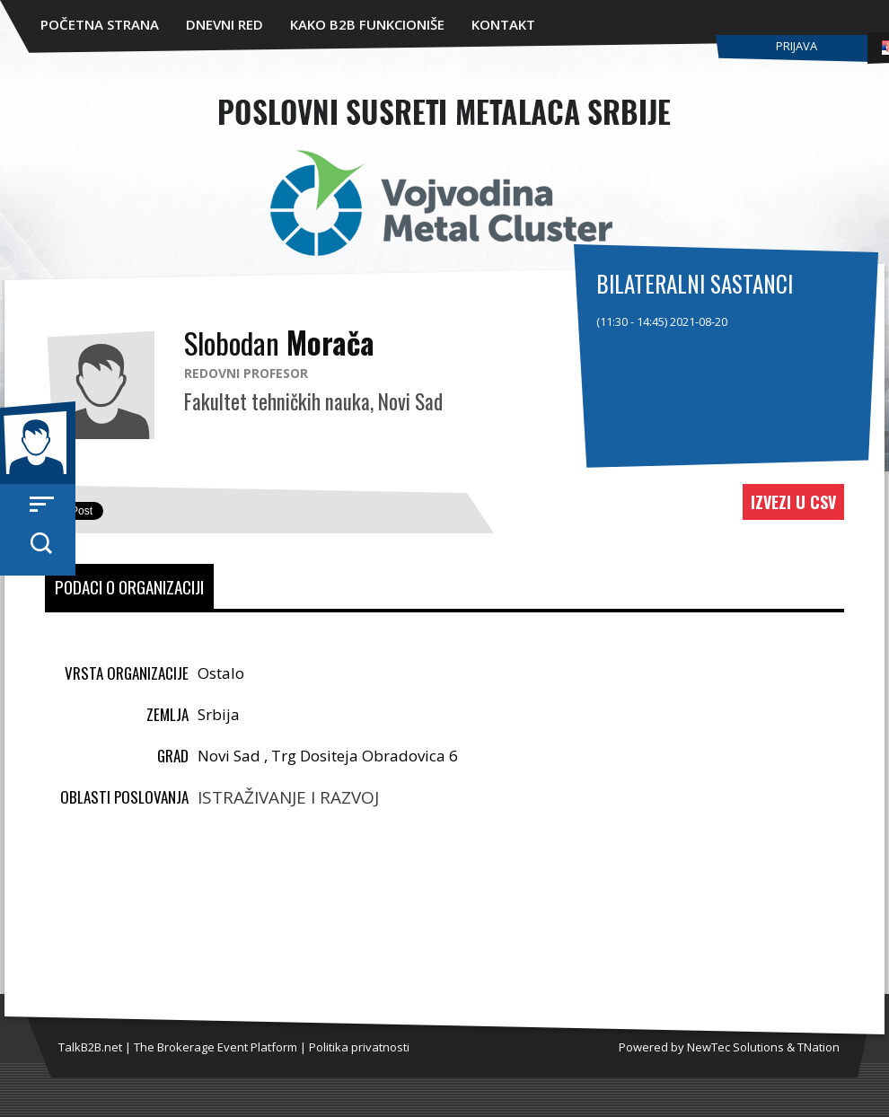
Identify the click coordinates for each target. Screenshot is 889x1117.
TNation (818, 1047)
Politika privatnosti (359, 1047)
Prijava (796, 46)
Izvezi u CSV (793, 502)
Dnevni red (224, 24)
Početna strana (99, 24)
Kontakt (503, 24)
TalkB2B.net (90, 1047)
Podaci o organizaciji (129, 586)
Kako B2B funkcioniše (367, 24)
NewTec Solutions (735, 1047)
